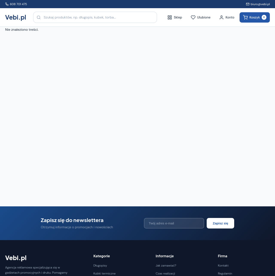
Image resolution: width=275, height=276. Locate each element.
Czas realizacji (165, 273)
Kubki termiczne (104, 273)
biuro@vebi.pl (258, 4)
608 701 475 (16, 4)
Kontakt (223, 265)
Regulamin (225, 273)
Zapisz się (220, 223)
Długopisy (100, 265)
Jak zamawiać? (166, 265)
